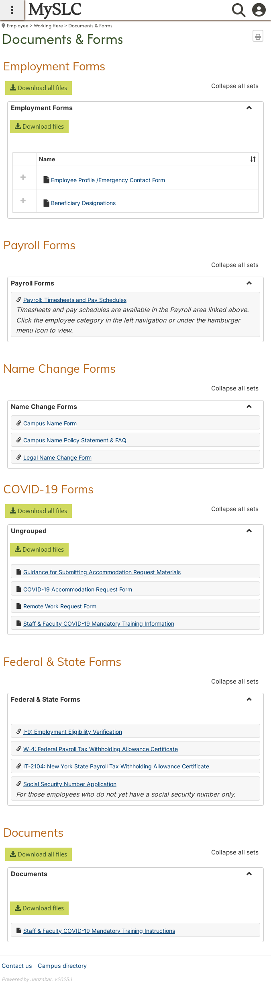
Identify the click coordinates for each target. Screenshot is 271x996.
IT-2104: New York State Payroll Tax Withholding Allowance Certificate (116, 818)
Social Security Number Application (69, 836)
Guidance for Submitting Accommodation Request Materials (102, 624)
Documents (33, 884)
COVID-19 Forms (48, 541)
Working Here (48, 25)
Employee (18, 25)
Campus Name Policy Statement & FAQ (74, 492)
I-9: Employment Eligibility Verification (72, 783)
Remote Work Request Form (59, 658)
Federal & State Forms (62, 713)
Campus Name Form (50, 475)
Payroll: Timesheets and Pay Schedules (74, 352)
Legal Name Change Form (57, 510)
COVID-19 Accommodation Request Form (77, 641)
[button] (38, 88)
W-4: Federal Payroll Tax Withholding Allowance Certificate (100, 801)
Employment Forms (54, 66)
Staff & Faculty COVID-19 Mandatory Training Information (98, 676)
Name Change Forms (59, 421)
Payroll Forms (39, 297)
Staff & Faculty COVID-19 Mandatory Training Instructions (99, 983)
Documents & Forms (90, 25)
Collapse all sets (235, 86)
